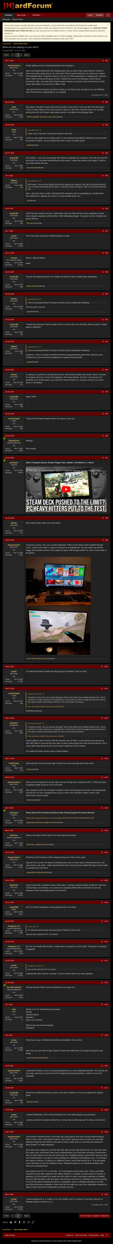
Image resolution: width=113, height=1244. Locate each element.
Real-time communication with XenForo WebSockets (64, 1241)
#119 (106, 1132)
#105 (106, 808)
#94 (106, 392)
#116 (106, 1066)
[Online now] (4, 438)
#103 (106, 758)
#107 (106, 852)
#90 (106, 294)
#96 (106, 436)
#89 (106, 272)
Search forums (17, 19)
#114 (106, 1004)
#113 (106, 982)
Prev (7, 55)
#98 (106, 518)
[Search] (108, 15)
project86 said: (33, 130)
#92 (106, 341)
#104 (106, 777)
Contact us (69, 1235)
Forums (8, 15)
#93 (106, 370)
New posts (21, 15)
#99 (106, 540)
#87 (106, 231)
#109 (106, 902)
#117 (106, 1088)
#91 (106, 319)
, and (38, 658)
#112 (106, 960)
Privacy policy (94, 1235)
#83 (106, 125)
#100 (106, 666)
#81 (106, 61)
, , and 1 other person (42, 117)
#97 (106, 458)
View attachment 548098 (55, 707)
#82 (106, 102)
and (32, 168)
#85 (106, 176)
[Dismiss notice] (108, 25)
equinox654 (8, 50)
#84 (106, 153)
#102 (106, 718)
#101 (106, 688)
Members (37, 15)
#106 (106, 830)
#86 (106, 208)
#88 (106, 253)
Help (102, 1235)
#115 (106, 1035)
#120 (106, 1194)
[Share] (102, 60)
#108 (106, 880)
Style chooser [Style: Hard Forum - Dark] (10, 1235)
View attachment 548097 (37, 707)
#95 (106, 414)
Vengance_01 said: (35, 966)
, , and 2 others (42, 822)
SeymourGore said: (35, 694)
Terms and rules (81, 1235)
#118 (106, 1110)
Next (26, 55)
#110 (106, 921)
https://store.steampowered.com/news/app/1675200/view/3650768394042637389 (60, 818)
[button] (28, 15)
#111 (106, 942)
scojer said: (32, 926)
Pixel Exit (42, 1241)
